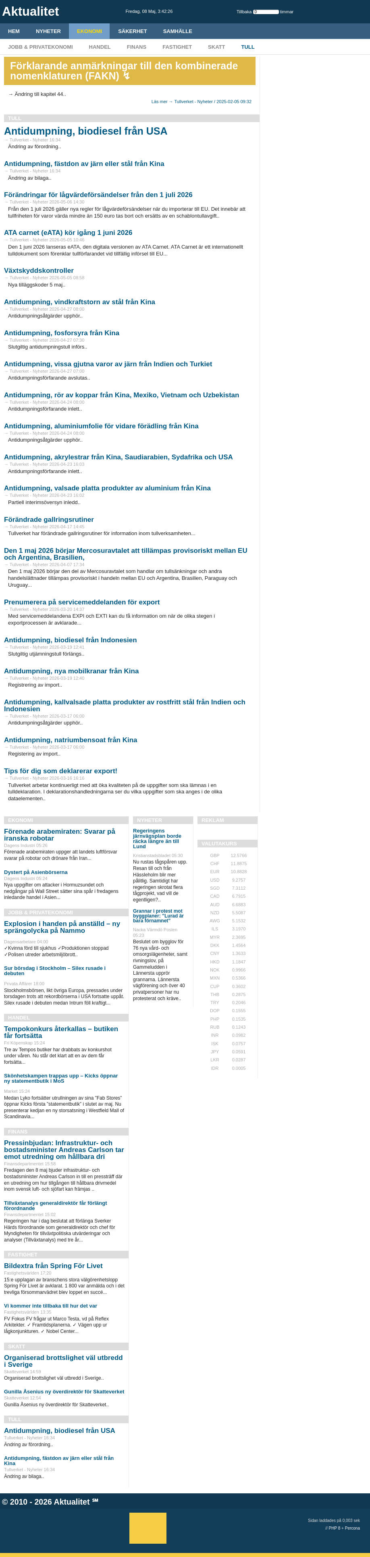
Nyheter (48, 31)
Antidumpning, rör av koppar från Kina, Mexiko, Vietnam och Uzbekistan (121, 395)
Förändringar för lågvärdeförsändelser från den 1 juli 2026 (98, 195)
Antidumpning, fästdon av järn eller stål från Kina (84, 164)
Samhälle (177, 31)
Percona (352, 1528)
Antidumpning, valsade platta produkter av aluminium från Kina (107, 488)
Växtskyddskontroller (39, 270)
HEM (14, 31)
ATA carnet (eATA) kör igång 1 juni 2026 (68, 233)
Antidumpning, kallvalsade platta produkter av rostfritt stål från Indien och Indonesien (124, 705)
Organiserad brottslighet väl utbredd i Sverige (63, 1361)
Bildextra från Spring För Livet (53, 1266)
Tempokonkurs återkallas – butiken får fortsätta (61, 1032)
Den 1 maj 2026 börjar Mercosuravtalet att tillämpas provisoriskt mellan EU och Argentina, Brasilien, (125, 554)
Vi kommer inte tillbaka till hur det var (50, 1306)
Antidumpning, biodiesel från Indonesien (70, 640)
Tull (247, 47)
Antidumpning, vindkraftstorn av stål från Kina (79, 302)
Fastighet (177, 47)
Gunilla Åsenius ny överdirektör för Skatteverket (64, 1392)
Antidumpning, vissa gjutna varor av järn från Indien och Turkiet (108, 364)
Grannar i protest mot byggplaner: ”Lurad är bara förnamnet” (158, 916)
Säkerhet (132, 31)
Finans (136, 47)
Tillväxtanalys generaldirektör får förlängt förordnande (55, 1205)
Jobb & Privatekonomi (40, 47)
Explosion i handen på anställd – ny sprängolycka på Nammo (62, 927)
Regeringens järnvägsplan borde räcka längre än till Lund (157, 838)
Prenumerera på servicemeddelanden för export (82, 602)
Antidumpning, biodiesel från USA (86, 131)
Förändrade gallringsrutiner (49, 519)
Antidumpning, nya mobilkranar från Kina (71, 671)
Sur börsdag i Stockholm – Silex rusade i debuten (55, 970)
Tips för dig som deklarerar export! (60, 771)
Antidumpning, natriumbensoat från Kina (70, 740)
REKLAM (213, 820)
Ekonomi (89, 31)
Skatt (216, 47)
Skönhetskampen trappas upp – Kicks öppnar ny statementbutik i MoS (61, 1078)
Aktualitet (72, 1501)
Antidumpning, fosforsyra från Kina (61, 333)
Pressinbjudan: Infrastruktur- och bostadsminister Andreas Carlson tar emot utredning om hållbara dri (64, 1149)
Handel (100, 47)
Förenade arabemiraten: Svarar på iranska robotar (59, 835)
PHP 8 (335, 1528)
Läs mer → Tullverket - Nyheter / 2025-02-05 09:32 (202, 101)
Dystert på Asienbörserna (36, 872)
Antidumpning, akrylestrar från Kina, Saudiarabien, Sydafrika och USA (118, 457)
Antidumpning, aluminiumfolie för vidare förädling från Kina (101, 426)
